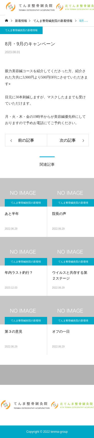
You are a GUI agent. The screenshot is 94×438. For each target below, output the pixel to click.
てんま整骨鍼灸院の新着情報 (21, 30)
